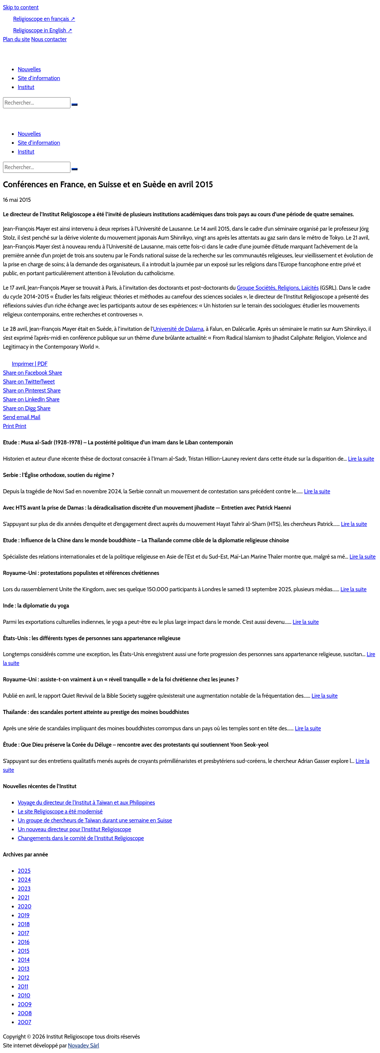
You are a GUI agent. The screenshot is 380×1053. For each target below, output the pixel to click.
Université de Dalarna (178, 329)
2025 (24, 871)
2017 (23, 933)
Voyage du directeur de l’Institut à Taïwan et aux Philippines (86, 802)
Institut (26, 87)
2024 (24, 879)
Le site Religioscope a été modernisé (60, 811)
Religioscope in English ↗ (42, 30)
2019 (24, 915)
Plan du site (16, 39)
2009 (25, 1004)
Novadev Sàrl (83, 1045)
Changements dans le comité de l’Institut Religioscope (81, 838)
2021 (23, 897)
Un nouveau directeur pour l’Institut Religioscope (74, 829)
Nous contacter (49, 39)
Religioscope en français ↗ (44, 19)
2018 (24, 924)
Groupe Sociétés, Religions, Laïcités (278, 287)
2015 (23, 951)
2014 (24, 960)
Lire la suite (361, 458)
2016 (24, 942)
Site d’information (39, 78)
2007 (24, 1022)
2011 (23, 986)
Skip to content (21, 7)
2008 (25, 1013)
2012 (23, 977)
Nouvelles (29, 69)
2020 (25, 906)
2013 (23, 968)
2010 (24, 995)
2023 (24, 888)
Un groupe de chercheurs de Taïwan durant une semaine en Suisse (95, 820)
